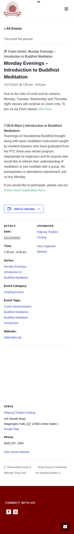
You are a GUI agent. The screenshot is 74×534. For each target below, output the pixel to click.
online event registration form (24, 190)
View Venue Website (16, 452)
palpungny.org (12, 337)
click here (45, 109)
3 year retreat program (17, 306)
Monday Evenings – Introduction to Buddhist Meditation (16, 272)
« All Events (13, 28)
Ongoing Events (14, 292)
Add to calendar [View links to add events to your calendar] (24, 209)
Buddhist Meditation (16, 312)
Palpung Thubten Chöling (19, 412)
